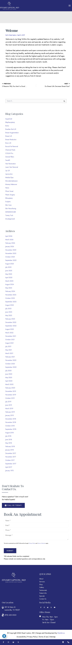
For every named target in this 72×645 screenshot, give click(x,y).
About (41, 579)
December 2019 (10, 391)
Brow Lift (8, 143)
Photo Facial (9, 191)
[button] (13, 505)
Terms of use (43, 637)
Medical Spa (9, 177)
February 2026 (10, 243)
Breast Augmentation (12, 133)
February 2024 (10, 291)
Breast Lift (8, 136)
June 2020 (8, 374)
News (7, 188)
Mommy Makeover (11, 184)
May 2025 (8, 274)
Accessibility (21, 637)
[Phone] (36, 530)
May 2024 (8, 288)
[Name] (36, 520)
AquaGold (8, 119)
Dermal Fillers (9, 157)
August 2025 (9, 264)
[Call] (18, 615)
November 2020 (10, 360)
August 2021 (9, 343)
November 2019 (10, 395)
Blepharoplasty (10, 122)
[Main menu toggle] (69, 5)
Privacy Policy (32, 543)
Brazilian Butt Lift (10, 129)
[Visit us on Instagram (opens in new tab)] (44, 607)
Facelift (7, 160)
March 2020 (9, 384)
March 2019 (9, 408)
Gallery (41, 587)
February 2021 (10, 357)
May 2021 (8, 350)
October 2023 (10, 298)
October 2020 (10, 364)
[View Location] (3, 607)
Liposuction (9, 174)
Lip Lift (7, 170)
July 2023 (8, 308)
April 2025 (8, 277)
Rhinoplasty (9, 198)
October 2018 (10, 426)
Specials (42, 596)
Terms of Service (41, 543)
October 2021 (10, 339)
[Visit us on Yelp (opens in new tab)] (51, 607)
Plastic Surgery (10, 195)
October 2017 (9, 460)
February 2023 (10, 319)
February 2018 (10, 446)
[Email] (36, 525)
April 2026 (8, 236)
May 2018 (8, 443)
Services (42, 582)
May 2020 (8, 377)
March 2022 (9, 333)
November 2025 (10, 253)
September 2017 (10, 464)
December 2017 (10, 453)
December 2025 (10, 250)
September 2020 (10, 367)
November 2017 (10, 457)
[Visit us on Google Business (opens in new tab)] (47, 607)
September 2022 (10, 326)
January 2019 (9, 415)
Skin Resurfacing (10, 208)
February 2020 (10, 388)
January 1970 (9, 470)
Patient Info (43, 593)
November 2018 (10, 422)
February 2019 (10, 412)
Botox (7, 126)
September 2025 (10, 260)
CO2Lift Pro (9, 153)
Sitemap (52, 637)
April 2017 (8, 467)
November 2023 (10, 295)
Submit (10, 551)
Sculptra (7, 202)
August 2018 (9, 433)
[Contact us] (68, 642)
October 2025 (10, 257)
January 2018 (9, 450)
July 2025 (8, 267)
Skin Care (8, 205)
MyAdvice (61, 633)
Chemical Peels (10, 150)
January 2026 (9, 246)
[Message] (36, 536)
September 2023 (10, 302)
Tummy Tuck (9, 215)
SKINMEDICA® (10, 212)
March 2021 (9, 353)
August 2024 (9, 284)
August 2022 (9, 329)
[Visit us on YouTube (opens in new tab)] (54, 607)
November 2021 (10, 336)
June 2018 (8, 439)
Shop (41, 584)
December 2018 (10, 419)
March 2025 (9, 281)
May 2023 (8, 315)
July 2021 (8, 346)
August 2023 (9, 305)
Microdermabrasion (11, 181)
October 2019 (10, 398)
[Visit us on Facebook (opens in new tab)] (40, 607)
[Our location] (63, 642)
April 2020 (8, 381)
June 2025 (8, 271)
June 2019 (8, 405)
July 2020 (8, 371)
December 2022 (10, 322)
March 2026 (9, 240)
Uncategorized (10, 219)
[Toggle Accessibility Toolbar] (4, 636)
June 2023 (8, 312)
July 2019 (8, 402)
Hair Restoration (10, 164)
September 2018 (10, 429)
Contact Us (42, 599)
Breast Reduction (10, 139)
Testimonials (43, 590)
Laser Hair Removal (11, 167)
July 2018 (8, 436)
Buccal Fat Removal (11, 146)
